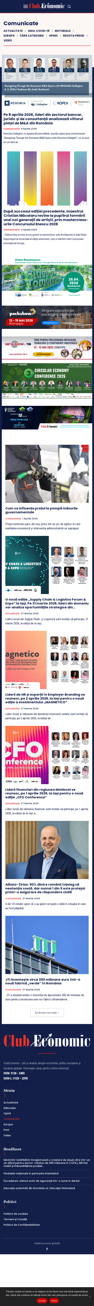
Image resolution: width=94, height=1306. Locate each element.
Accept (42, 1300)
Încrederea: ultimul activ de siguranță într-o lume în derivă (41, 1181)
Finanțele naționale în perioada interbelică (31, 1173)
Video (7, 40)
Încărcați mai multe (47, 1012)
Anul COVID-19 (38, 30)
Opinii (53, 35)
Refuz (54, 1300)
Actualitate (13, 30)
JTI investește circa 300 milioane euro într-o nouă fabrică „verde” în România (42, 981)
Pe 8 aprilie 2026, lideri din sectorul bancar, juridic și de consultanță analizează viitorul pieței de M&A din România (43, 119)
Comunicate (12, 128)
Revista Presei (73, 35)
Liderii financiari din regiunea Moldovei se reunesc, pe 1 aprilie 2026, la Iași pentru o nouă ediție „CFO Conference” (44, 793)
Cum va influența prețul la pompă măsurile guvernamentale (41, 510)
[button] (69, 6)
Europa (9, 35)
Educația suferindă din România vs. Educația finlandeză (39, 1188)
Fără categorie (31, 35)
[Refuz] (89, 1296)
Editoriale (62, 30)
